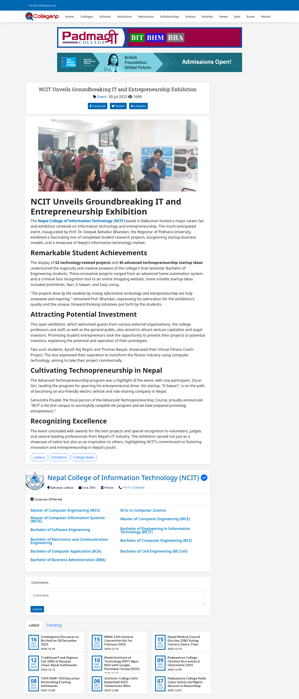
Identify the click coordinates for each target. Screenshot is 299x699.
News (223, 16)
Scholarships (169, 16)
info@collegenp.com (42, 5)
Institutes (124, 16)
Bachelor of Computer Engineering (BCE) (156, 540)
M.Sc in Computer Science (143, 510)
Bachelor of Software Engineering (60, 529)
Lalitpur (39, 457)
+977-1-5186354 (133, 487)
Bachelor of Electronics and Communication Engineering (69, 541)
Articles (207, 16)
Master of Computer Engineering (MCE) (65, 510)
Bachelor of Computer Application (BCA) (66, 551)
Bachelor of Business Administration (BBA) (68, 559)
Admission (146, 16)
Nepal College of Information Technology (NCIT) (124, 477)
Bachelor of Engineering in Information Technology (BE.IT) (155, 530)
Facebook (97, 106)
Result (266, 16)
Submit (37, 609)
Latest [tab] (34, 625)
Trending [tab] (54, 625)
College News (83, 457)
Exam (250, 16)
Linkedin (138, 106)
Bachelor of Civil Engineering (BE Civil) (154, 551)
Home (69, 16)
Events (190, 16)
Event (102, 96)
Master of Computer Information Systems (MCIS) (68, 519)
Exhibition (59, 457)
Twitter (118, 106)
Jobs (237, 16)
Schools (105, 16)
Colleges (86, 16)
